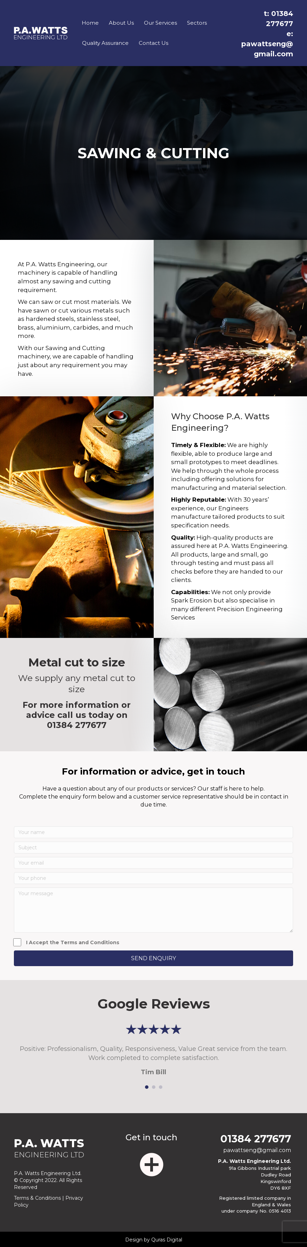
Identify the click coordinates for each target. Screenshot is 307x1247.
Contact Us (153, 43)
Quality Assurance (105, 43)
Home (90, 22)
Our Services (160, 22)
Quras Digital (166, 1240)
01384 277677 (76, 725)
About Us (121, 22)
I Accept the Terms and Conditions (66, 942)
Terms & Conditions (37, 1198)
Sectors (197, 22)
